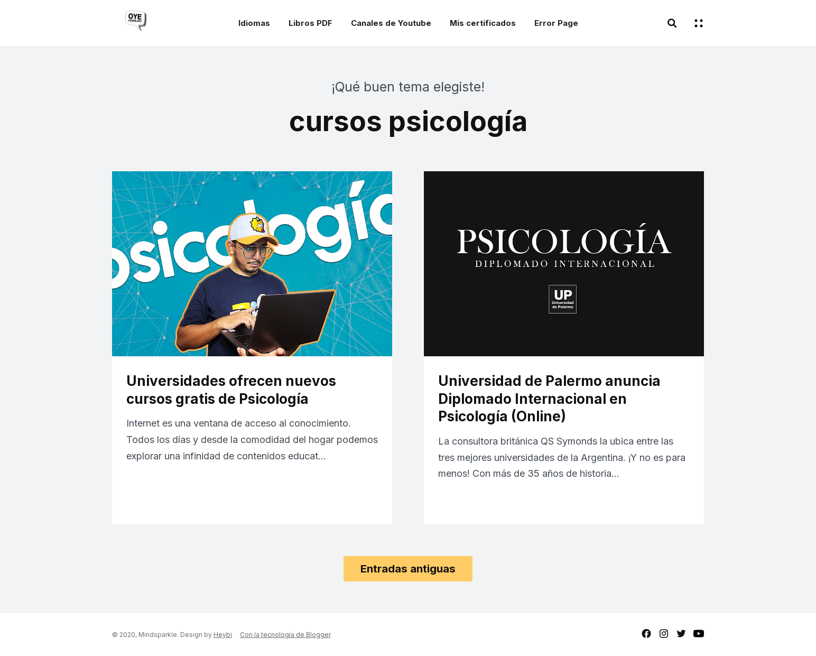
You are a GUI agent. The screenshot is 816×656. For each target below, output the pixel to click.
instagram (664, 633)
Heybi (223, 635)
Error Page (556, 23)
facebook (646, 633)
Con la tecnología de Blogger (285, 635)
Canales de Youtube (391, 23)
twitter (681, 633)
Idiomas (254, 23)
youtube (698, 633)
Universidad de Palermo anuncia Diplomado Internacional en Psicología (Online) (549, 399)
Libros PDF (310, 23)
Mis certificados (483, 23)
